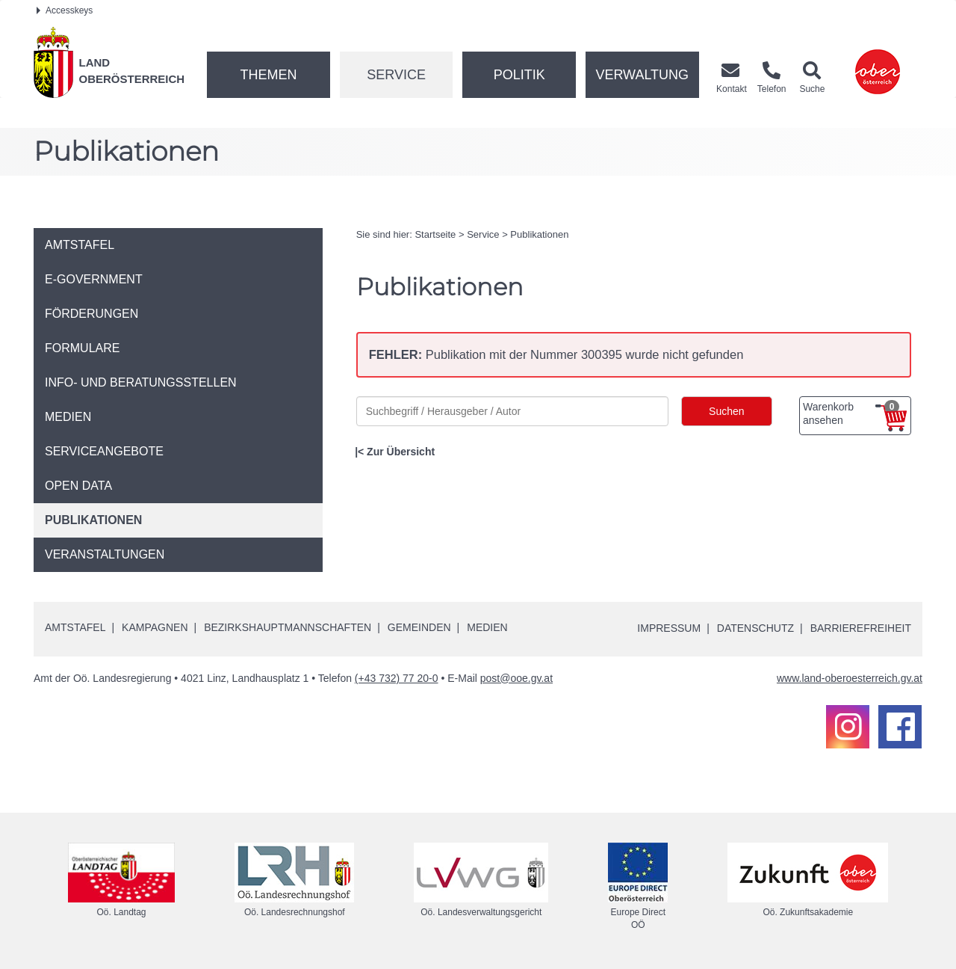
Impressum (669, 628)
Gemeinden (419, 627)
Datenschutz (755, 628)
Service (396, 74)
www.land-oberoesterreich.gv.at (849, 678)
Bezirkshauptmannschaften (287, 627)
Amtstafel (75, 627)
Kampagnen (154, 627)
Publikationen (539, 234)
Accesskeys (65, 10)
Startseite (435, 234)
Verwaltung (642, 74)
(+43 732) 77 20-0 (396, 678)
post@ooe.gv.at (516, 678)
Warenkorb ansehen (851, 413)
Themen (268, 74)
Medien (487, 627)
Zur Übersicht (401, 452)
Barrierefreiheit (860, 628)
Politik (519, 74)
